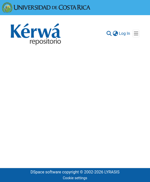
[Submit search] (109, 34)
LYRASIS (111, 172)
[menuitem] (115, 34)
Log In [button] (125, 33)
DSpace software (46, 172)
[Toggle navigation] (136, 33)
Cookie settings (75, 178)
